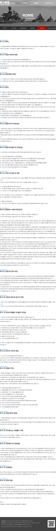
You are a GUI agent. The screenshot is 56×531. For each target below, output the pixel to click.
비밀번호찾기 (23, 28)
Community (49, 3)
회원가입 (33, 28)
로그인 (4, 28)
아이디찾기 (14, 28)
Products (24, 3)
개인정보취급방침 (51, 28)
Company (12, 3)
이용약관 (42, 28)
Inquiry (36, 3)
